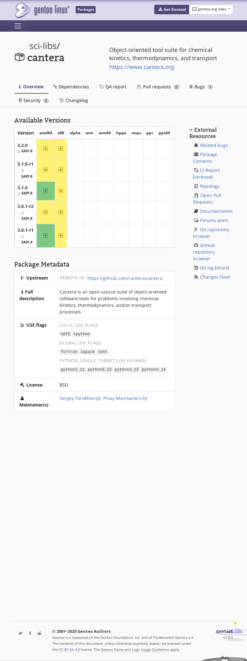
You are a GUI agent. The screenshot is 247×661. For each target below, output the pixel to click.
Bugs (201, 87)
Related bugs (214, 145)
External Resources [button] (203, 133)
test (102, 351)
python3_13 (127, 368)
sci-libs (43, 46)
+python (81, 334)
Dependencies (71, 87)
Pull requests (158, 87)
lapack (87, 351)
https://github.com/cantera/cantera (124, 278)
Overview (31, 87)
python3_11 (73, 368)
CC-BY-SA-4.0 (69, 649)
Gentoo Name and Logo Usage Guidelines (135, 649)
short (221, 268)
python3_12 (100, 368)
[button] (171, 9)
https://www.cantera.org (141, 67)
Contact (224, 631)
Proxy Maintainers (122, 397)
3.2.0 (22, 145)
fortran (69, 351)
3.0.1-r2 (25, 206)
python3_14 (154, 368)
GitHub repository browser (204, 251)
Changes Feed (215, 277)
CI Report (210, 170)
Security (34, 100)
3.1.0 (22, 188)
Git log (207, 268)
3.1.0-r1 (25, 164)
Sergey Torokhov (77, 397)
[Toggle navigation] (18, 26)
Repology (209, 186)
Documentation (216, 211)
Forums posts (214, 220)
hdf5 (65, 334)
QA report (112, 87)
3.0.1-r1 (25, 230)
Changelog (73, 100)
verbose (202, 177)
